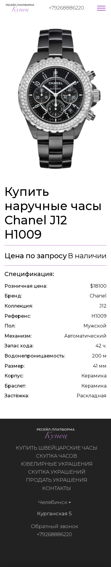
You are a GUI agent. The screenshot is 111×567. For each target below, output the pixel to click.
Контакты (58, 488)
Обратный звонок (52, 526)
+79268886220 (66, 8)
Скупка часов (58, 456)
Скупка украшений (58, 472)
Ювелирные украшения (58, 464)
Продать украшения (58, 480)
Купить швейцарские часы (58, 448)
